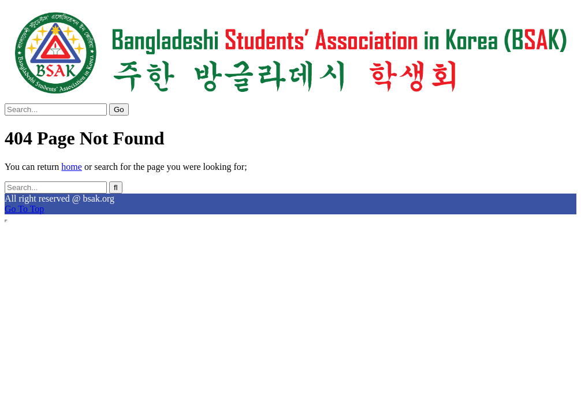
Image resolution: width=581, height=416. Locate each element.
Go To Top (24, 209)
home (71, 167)
